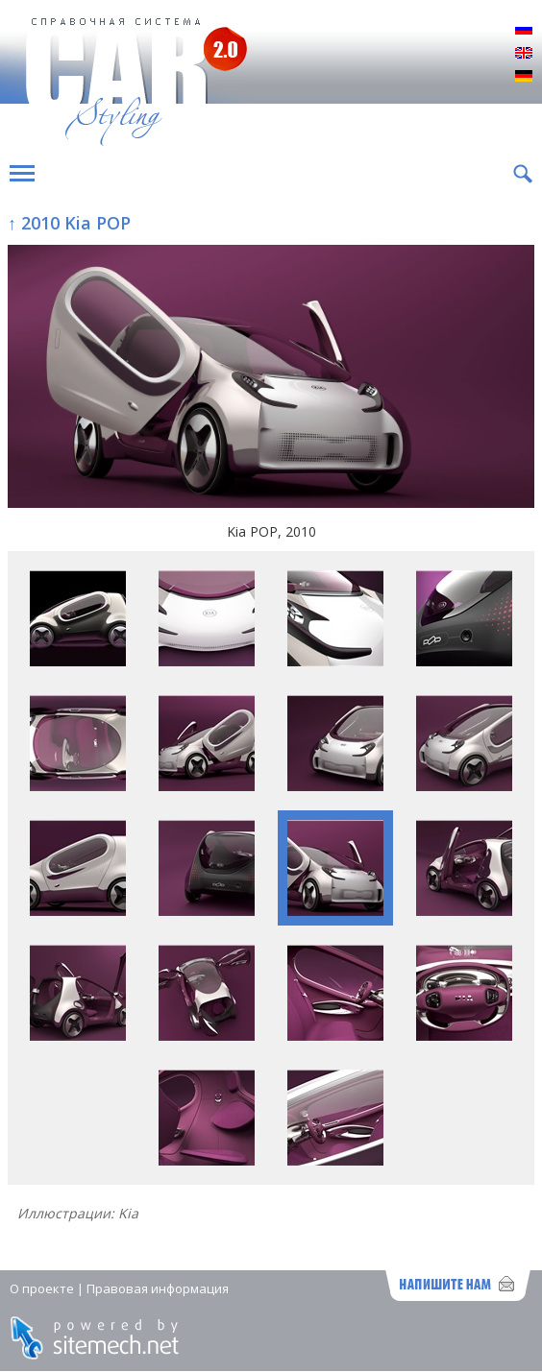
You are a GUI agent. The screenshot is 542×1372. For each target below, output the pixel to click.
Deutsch (523, 76)
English (523, 53)
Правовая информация (157, 1288)
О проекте (42, 1288)
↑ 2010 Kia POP (69, 222)
